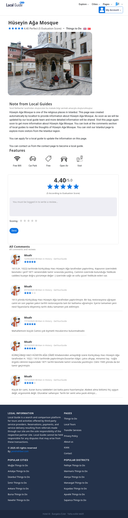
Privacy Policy (71, 435)
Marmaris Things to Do (76, 471)
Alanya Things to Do (74, 476)
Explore (84, 4)
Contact (68, 453)
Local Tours (70, 424)
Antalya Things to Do (18, 471)
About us (68, 441)
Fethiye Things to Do (74, 465)
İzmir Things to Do (17, 482)
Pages (107, 4)
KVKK (66, 447)
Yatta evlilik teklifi (75, 514)
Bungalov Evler (59, 514)
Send (14, 230)
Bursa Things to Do (17, 494)
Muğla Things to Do (18, 465)
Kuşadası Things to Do (75, 488)
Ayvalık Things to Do (74, 494)
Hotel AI (46, 514)
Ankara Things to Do (18, 488)
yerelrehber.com (20, 451)
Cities (96, 4)
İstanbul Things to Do (19, 476)
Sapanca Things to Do (75, 500)
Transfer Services (72, 430)
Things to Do (73, 28)
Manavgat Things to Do (76, 482)
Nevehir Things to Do (18, 500)
